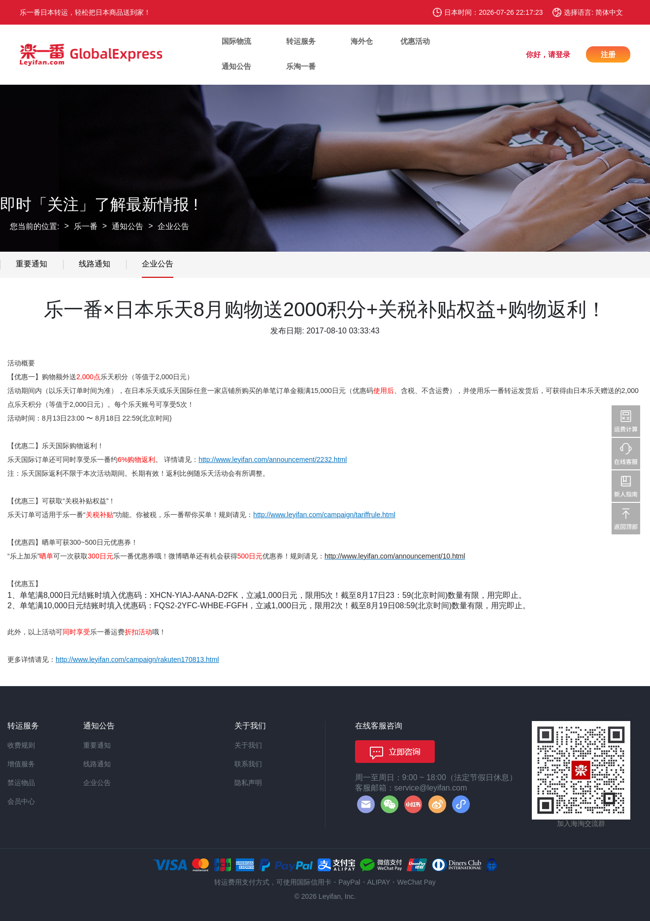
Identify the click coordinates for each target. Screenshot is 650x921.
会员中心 (21, 801)
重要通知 (31, 264)
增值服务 (21, 764)
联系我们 (248, 764)
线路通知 (94, 264)
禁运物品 (21, 783)
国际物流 (236, 41)
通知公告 (236, 66)
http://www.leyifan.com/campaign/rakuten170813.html (137, 659)
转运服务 (301, 41)
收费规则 (21, 745)
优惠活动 (415, 41)
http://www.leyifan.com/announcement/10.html (395, 556)
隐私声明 (248, 783)
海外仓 (362, 41)
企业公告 (173, 226)
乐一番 (86, 226)
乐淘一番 (301, 66)
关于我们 (248, 745)
